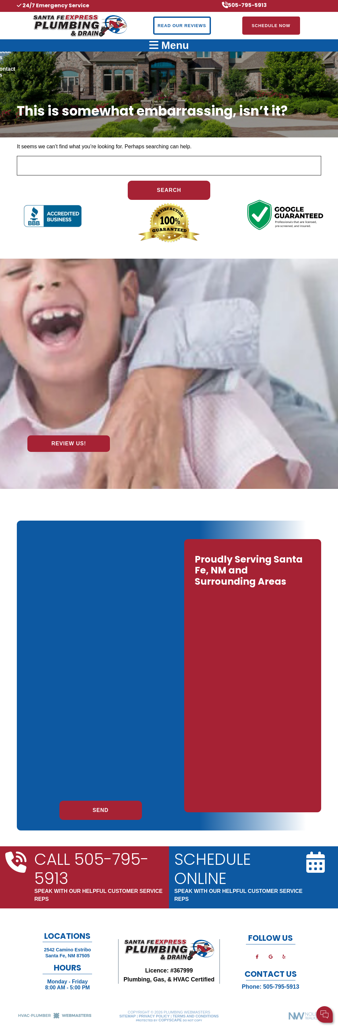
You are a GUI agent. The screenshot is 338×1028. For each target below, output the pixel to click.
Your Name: (245, 980)
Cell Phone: (245, 988)
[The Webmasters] (55, 1017)
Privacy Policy (154, 1016)
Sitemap (127, 1016)
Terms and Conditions (196, 1016)
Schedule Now (271, 25)
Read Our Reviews (182, 25)
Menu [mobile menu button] (169, 45)
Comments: (245, 995)
